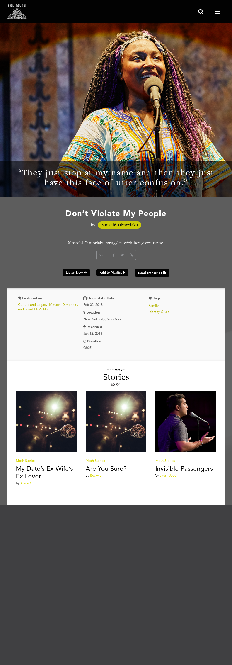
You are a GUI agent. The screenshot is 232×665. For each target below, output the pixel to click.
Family (154, 305)
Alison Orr (27, 483)
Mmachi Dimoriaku (119, 224)
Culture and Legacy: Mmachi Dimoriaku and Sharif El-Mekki (48, 306)
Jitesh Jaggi (168, 475)
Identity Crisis (159, 311)
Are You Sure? (106, 468)
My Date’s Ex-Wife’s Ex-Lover (44, 472)
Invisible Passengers (184, 468)
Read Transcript (152, 273)
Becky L (95, 475)
